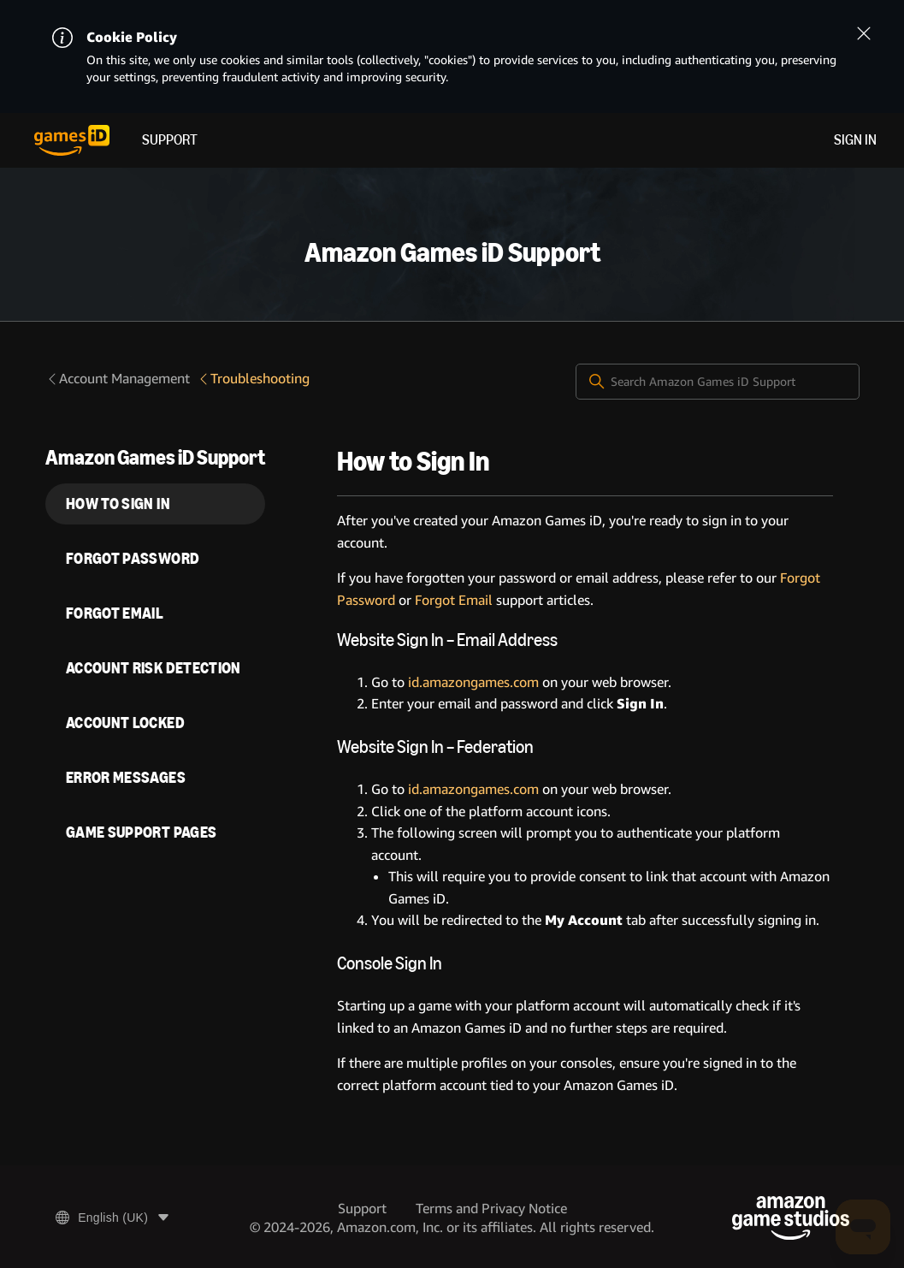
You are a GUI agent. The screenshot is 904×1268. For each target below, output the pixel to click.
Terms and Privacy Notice (491, 1209)
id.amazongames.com (473, 682)
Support (170, 140)
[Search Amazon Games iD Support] (717, 381)
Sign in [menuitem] (855, 140)
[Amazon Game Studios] (790, 1218)
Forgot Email (454, 600)
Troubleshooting (253, 379)
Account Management (117, 379)
